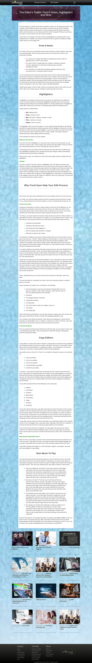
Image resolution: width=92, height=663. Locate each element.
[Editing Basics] (46, 607)
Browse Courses (40, 2)
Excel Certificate (35, 659)
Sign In (18, 649)
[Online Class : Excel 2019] (22, 633)
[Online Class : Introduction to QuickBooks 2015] (69, 581)
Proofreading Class (36, 656)
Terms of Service (49, 654)
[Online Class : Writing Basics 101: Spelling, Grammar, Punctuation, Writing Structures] (46, 581)
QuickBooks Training (36, 654)
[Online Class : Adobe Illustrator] (69, 607)
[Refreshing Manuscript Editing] (22, 555)
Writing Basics (35, 652)
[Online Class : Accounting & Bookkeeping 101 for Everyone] (22, 607)
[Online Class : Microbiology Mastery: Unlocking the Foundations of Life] (22, 581)
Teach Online (49, 650)
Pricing (18, 650)
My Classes (55, 2)
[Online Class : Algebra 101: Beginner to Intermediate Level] (69, 633)
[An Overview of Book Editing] (46, 555)
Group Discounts (21, 654)
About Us (48, 649)
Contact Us (48, 652)
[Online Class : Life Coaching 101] (69, 555)
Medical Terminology (36, 649)
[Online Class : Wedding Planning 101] (46, 633)
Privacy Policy (49, 656)
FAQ (18, 659)
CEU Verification (21, 656)
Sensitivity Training (36, 657)
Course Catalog (20, 652)
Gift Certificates (20, 657)
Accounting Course (36, 650)
